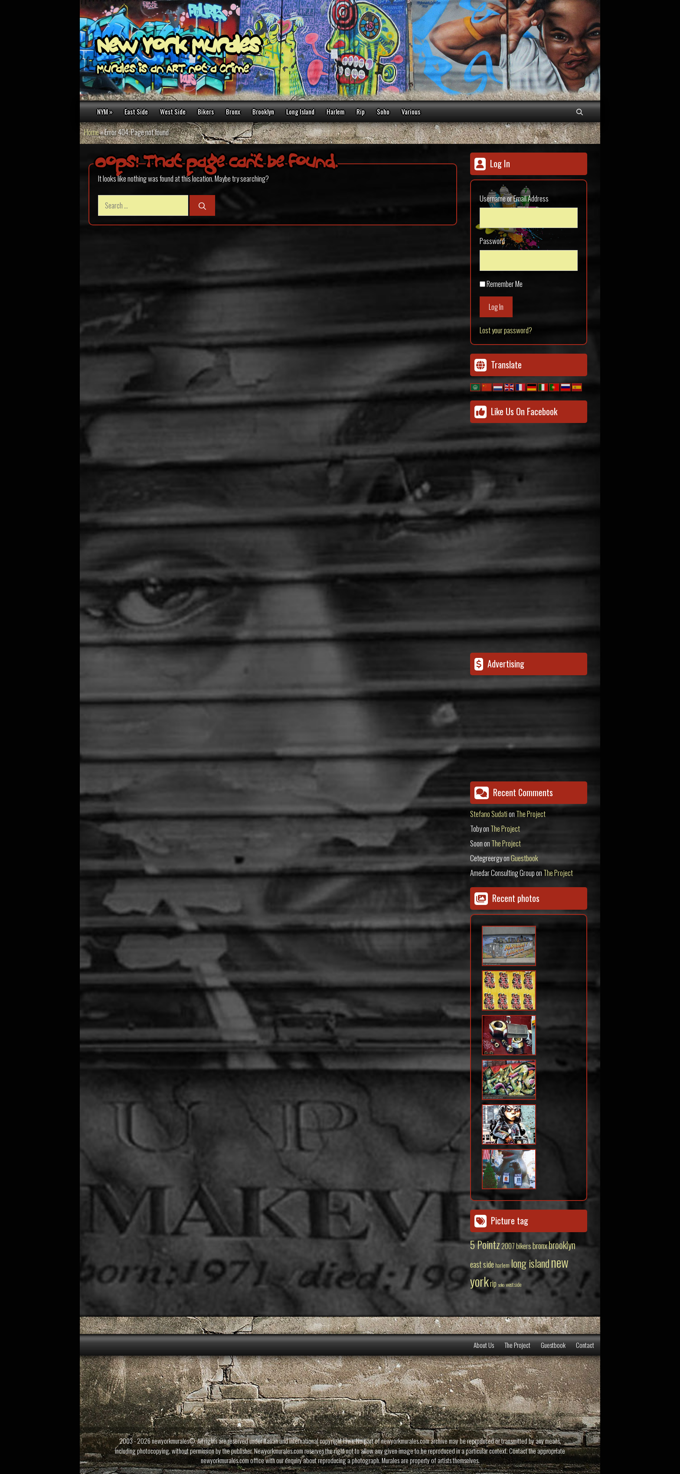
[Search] (202, 205)
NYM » (104, 111)
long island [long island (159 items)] (530, 1263)
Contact (585, 1345)
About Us (484, 1345)
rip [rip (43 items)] (493, 1283)
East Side (136, 111)
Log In (496, 306)
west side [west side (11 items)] (513, 1284)
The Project (531, 813)
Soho (383, 111)
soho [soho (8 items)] (501, 1284)
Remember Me (505, 283)
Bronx (233, 111)
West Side (173, 111)
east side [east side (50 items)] (482, 1264)
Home (91, 132)
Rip (360, 111)
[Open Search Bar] (579, 111)
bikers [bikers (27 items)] (523, 1246)
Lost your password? (506, 330)
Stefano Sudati (488, 813)
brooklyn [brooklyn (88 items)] (562, 1245)
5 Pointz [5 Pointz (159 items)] (485, 1244)
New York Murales (178, 47)
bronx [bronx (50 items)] (540, 1245)
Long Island (300, 111)
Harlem (335, 111)
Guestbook (524, 858)
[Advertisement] (524, 725)
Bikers (206, 111)
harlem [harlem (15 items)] (502, 1265)
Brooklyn (263, 111)
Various (411, 111)
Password (492, 240)
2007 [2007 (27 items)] (508, 1246)
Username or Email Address (514, 198)
